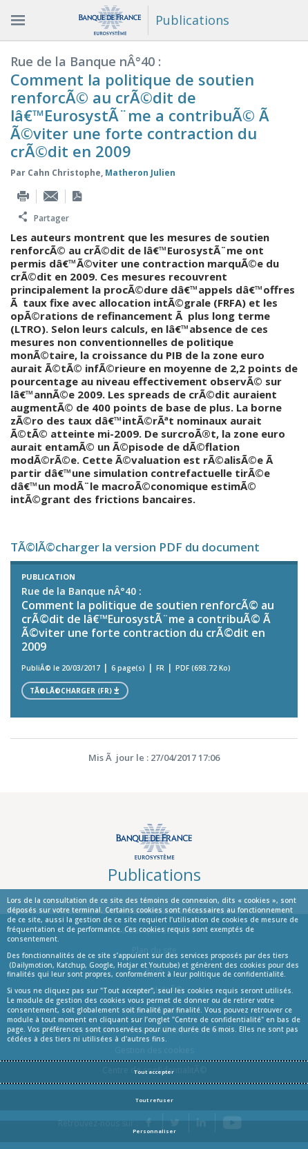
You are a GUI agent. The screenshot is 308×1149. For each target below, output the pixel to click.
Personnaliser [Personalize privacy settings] (154, 1131)
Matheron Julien (140, 173)
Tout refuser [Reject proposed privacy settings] (154, 1100)
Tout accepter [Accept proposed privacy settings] (154, 1071)
